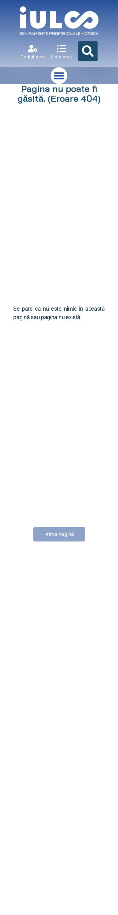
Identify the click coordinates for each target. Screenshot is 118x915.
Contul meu (32, 57)
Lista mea (61, 57)
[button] (88, 51)
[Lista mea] (61, 48)
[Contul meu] (32, 48)
